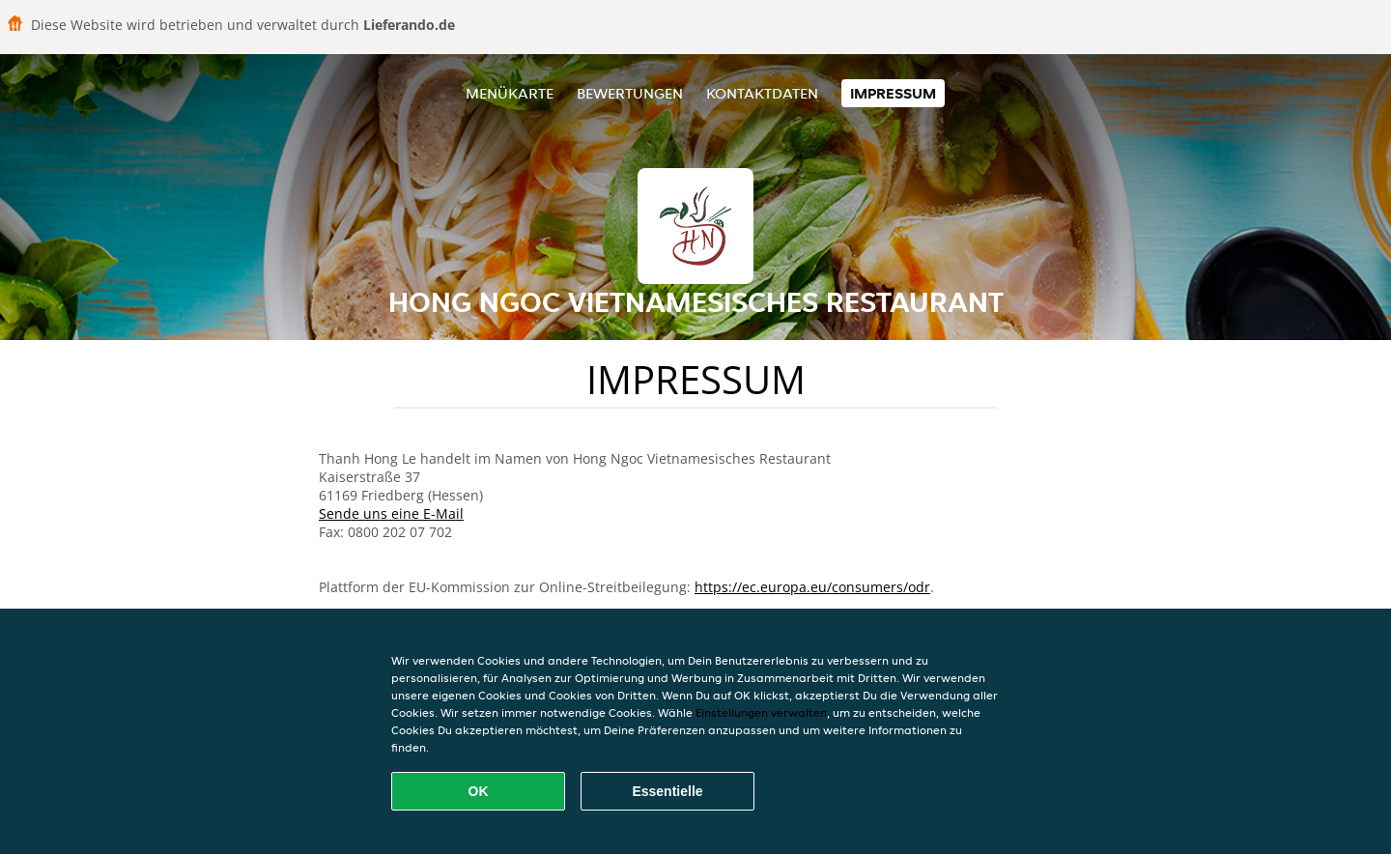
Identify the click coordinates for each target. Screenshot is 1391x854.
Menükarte (510, 93)
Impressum (893, 93)
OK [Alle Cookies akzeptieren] (478, 791)
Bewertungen (630, 93)
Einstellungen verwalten (761, 712)
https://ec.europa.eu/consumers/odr (812, 587)
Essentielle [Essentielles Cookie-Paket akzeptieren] (667, 791)
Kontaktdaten (762, 93)
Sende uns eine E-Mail (391, 513)
